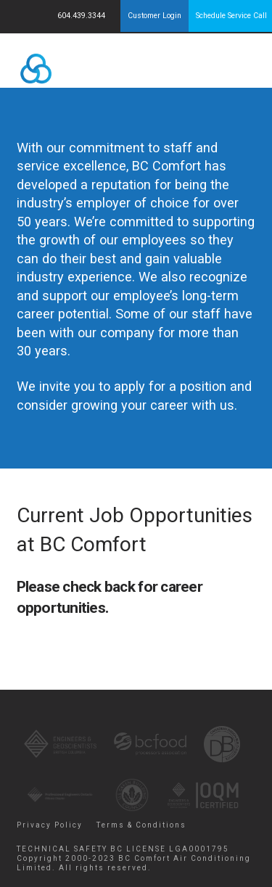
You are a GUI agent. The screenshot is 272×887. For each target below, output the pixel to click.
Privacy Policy (50, 825)
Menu (231, 65)
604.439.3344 (82, 15)
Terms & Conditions (141, 825)
